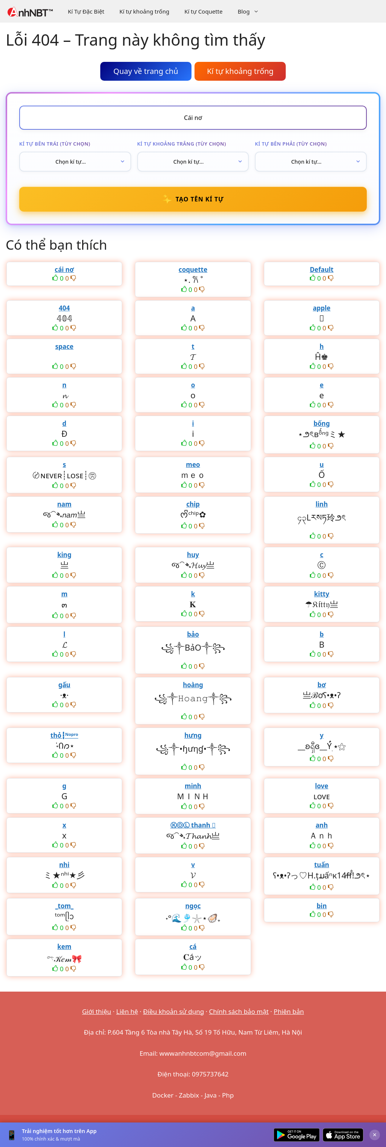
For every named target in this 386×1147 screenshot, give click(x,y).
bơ (321, 684)
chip (193, 504)
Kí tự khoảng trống (144, 11)
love (321, 786)
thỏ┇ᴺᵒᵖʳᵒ (64, 735)
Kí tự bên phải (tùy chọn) (291, 143)
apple (322, 308)
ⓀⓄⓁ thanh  (193, 825)
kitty (321, 594)
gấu (64, 684)
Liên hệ (127, 1011)
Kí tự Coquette (203, 11)
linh (322, 504)
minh (193, 786)
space (64, 346)
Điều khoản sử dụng (173, 1011)
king (64, 554)
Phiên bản (289, 1011)
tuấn (321, 864)
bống (322, 423)
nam (64, 504)
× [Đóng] (375, 1134)
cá (193, 946)
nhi (64, 864)
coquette (193, 269)
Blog (252, 11)
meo (193, 464)
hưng (193, 735)
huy (193, 554)
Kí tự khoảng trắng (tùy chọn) (181, 143)
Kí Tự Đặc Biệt (86, 11)
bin (322, 905)
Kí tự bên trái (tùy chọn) (54, 143)
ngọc (193, 905)
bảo (193, 634)
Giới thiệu (96, 1011)
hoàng (193, 684)
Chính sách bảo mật (239, 1011)
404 (64, 308)
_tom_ (64, 905)
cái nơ (64, 269)
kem (64, 946)
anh (322, 825)
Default (322, 269)
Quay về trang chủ (145, 71)
